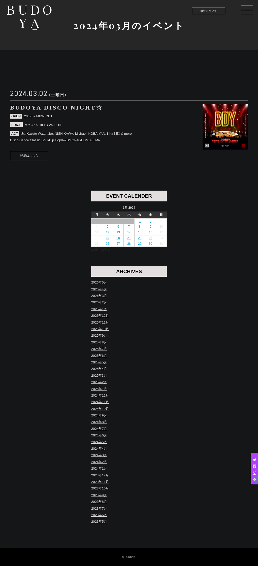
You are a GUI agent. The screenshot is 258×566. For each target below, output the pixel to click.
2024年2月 (99, 462)
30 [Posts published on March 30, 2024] (150, 243)
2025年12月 (100, 315)
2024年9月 (99, 415)
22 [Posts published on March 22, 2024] (139, 238)
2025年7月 (99, 349)
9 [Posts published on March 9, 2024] (150, 226)
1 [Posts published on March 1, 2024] (140, 221)
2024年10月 (100, 409)
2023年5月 (99, 521)
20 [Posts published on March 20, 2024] (118, 238)
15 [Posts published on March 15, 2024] (139, 232)
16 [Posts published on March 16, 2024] (150, 232)
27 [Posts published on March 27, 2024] (118, 243)
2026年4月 (99, 289)
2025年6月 (99, 356)
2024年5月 (99, 442)
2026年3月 (99, 296)
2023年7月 (99, 508)
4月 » (106, 250)
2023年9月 (99, 495)
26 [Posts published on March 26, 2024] (107, 243)
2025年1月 (99, 389)
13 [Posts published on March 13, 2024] (118, 232)
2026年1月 (99, 309)
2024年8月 (99, 422)
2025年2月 (99, 382)
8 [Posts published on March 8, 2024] (140, 226)
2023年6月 (99, 515)
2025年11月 (100, 322)
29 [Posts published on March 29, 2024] (139, 243)
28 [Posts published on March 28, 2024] (129, 243)
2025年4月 (99, 369)
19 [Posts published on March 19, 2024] (107, 238)
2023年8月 (99, 502)
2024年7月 (99, 429)
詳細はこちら (29, 155)
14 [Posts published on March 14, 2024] (129, 232)
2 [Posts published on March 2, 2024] (150, 221)
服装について (208, 10)
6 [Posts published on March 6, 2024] (118, 226)
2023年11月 (100, 482)
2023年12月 (100, 475)
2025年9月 (99, 335)
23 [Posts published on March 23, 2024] (150, 238)
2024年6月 (99, 435)
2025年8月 (99, 342)
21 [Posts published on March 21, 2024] (129, 238)
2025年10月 (100, 329)
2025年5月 (99, 362)
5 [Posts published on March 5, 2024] (107, 226)
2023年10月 (100, 488)
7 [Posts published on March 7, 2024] (129, 226)
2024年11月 (100, 402)
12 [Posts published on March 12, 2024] (107, 232)
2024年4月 (99, 448)
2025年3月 (99, 375)
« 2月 (95, 250)
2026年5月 (99, 282)
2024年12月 (100, 395)
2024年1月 (99, 468)
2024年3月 (99, 455)
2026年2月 (99, 302)
